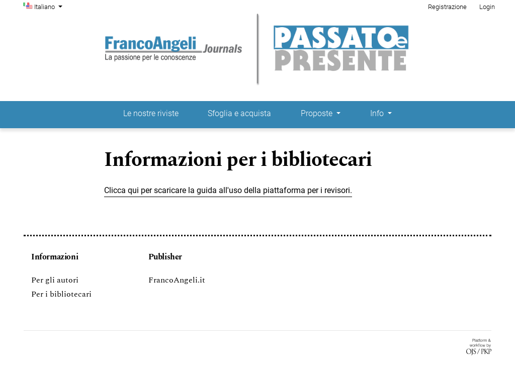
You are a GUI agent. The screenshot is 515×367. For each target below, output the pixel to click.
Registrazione (447, 7)
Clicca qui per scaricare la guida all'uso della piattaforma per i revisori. (228, 190)
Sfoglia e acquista (239, 113)
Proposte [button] (317, 113)
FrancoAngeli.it (176, 280)
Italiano (49, 6)
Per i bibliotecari (61, 294)
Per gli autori (54, 280)
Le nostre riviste (151, 113)
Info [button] (378, 113)
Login (487, 7)
